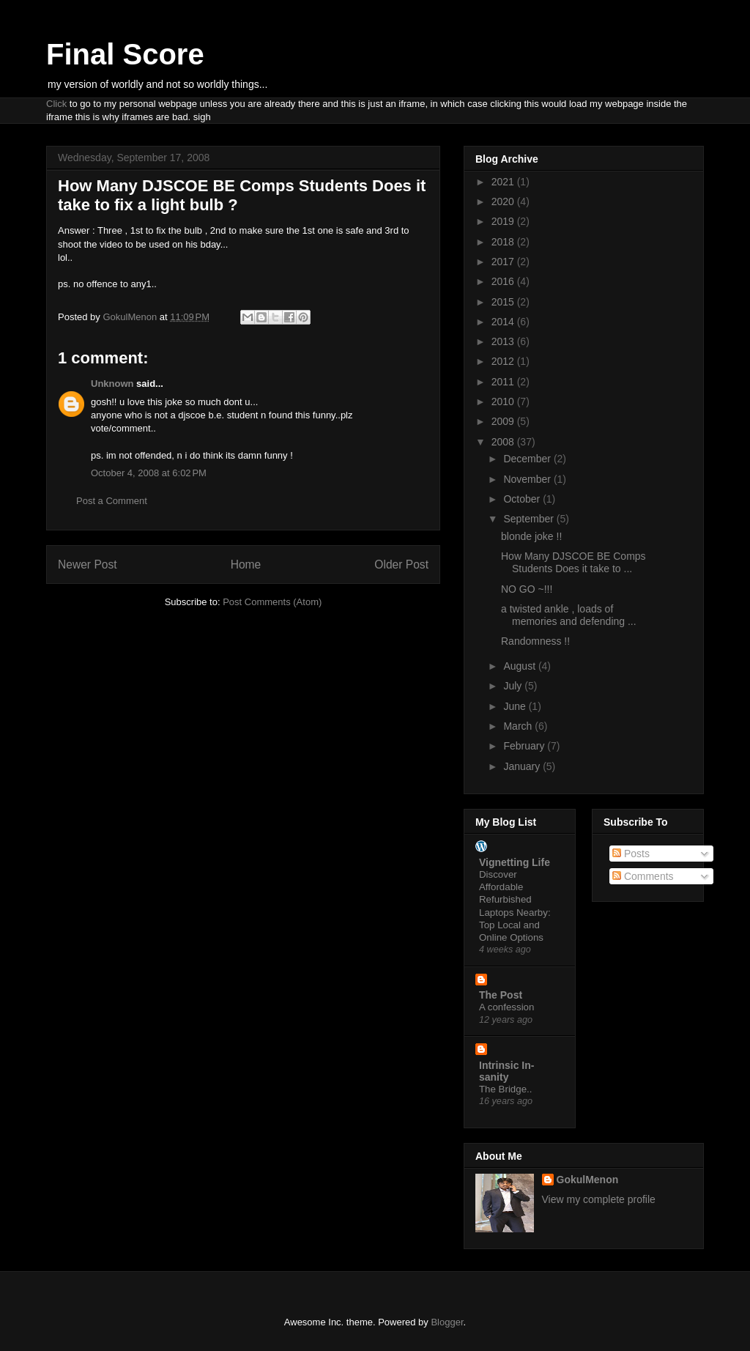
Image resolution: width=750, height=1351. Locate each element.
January (523, 766)
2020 (504, 201)
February (525, 746)
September (529, 519)
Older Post (401, 564)
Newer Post (87, 564)
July (513, 686)
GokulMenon (588, 1179)
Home (246, 564)
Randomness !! (535, 641)
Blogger (447, 1322)
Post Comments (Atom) (272, 601)
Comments (643, 876)
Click (56, 103)
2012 (504, 361)
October (523, 499)
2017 (504, 261)
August (520, 666)
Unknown (112, 383)
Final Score (125, 54)
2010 (504, 401)
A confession (506, 1007)
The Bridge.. (505, 1089)
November (528, 479)
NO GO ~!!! (526, 589)
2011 (504, 382)
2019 (504, 221)
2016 (504, 281)
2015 (504, 302)
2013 (504, 341)
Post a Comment (111, 500)
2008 (504, 442)
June (515, 706)
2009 (504, 421)
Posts (631, 853)
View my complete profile (599, 1199)
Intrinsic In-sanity (506, 1071)
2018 (504, 242)
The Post (500, 995)
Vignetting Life (514, 862)
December (528, 458)
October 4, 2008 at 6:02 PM (149, 472)
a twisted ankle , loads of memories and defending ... (568, 615)
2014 (504, 321)
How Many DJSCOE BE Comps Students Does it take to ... (573, 562)
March (519, 726)
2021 (504, 182)
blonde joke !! (531, 536)
